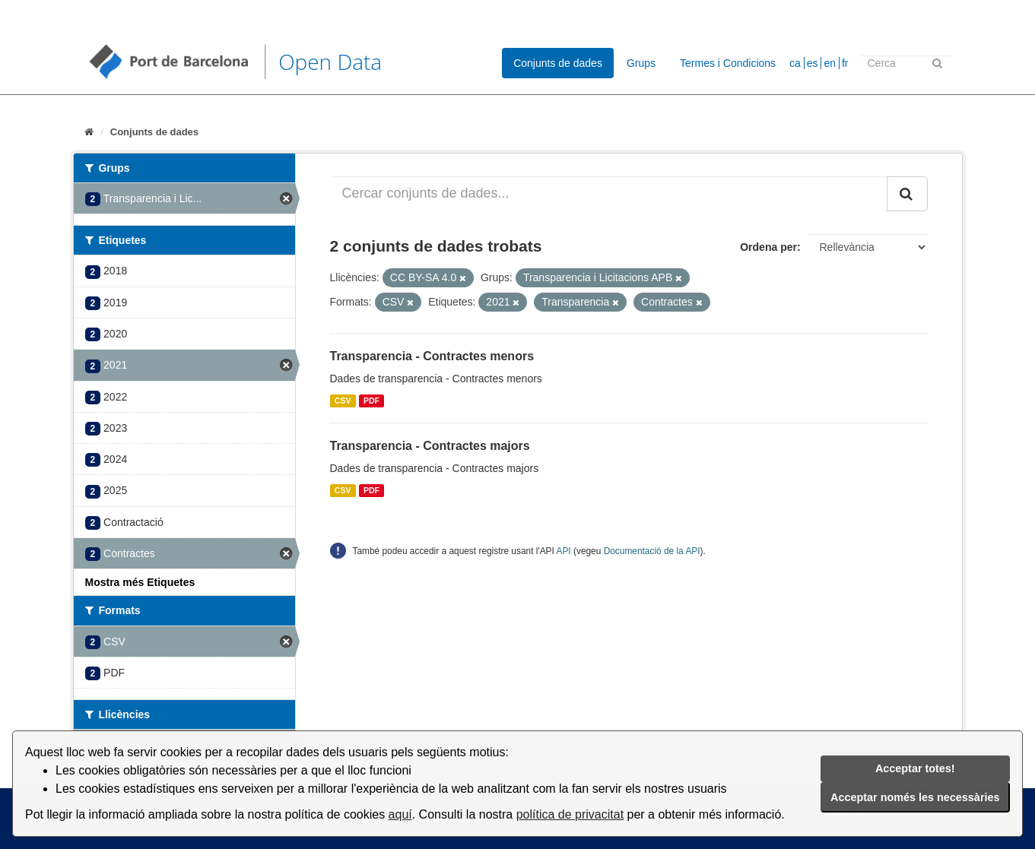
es (812, 63)
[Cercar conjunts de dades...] (608, 193)
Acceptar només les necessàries (914, 797)
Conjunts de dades (557, 63)
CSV (343, 400)
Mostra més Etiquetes (140, 582)
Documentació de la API (652, 551)
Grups (641, 63)
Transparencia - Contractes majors (430, 445)
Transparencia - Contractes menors (432, 356)
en (830, 63)
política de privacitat (570, 814)
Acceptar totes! (915, 768)
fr (845, 63)
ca (795, 63)
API (564, 551)
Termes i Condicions (728, 63)
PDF (371, 400)
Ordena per (768, 247)
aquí (400, 814)
